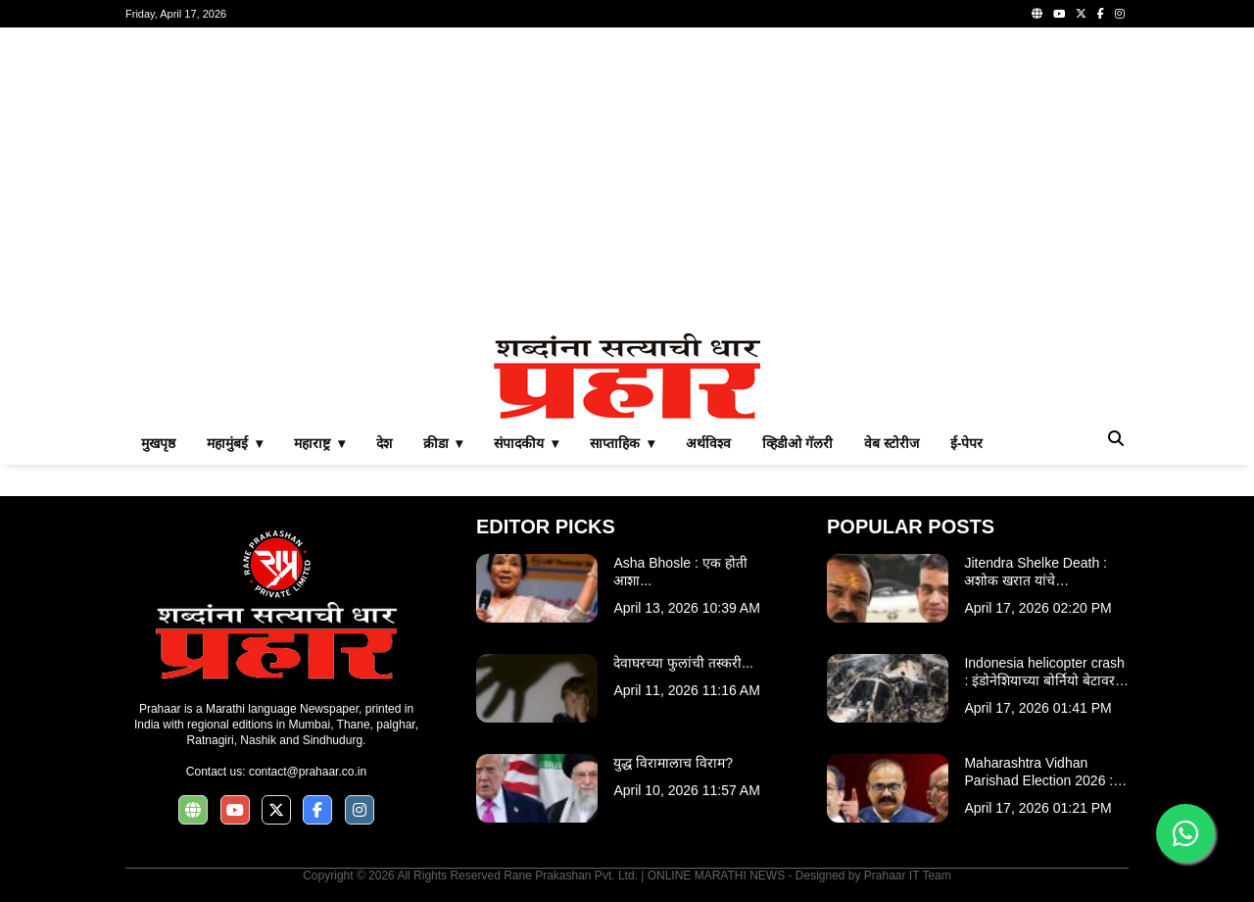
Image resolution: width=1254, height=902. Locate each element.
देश (384, 443)
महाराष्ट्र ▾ (319, 443)
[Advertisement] (627, 180)
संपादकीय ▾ (526, 443)
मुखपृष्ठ (158, 443)
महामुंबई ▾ (235, 443)
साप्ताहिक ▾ (622, 443)
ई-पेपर (967, 443)
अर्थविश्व (708, 443)
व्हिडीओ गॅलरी (797, 443)
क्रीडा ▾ (443, 443)
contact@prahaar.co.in (307, 771)
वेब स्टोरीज (891, 443)
